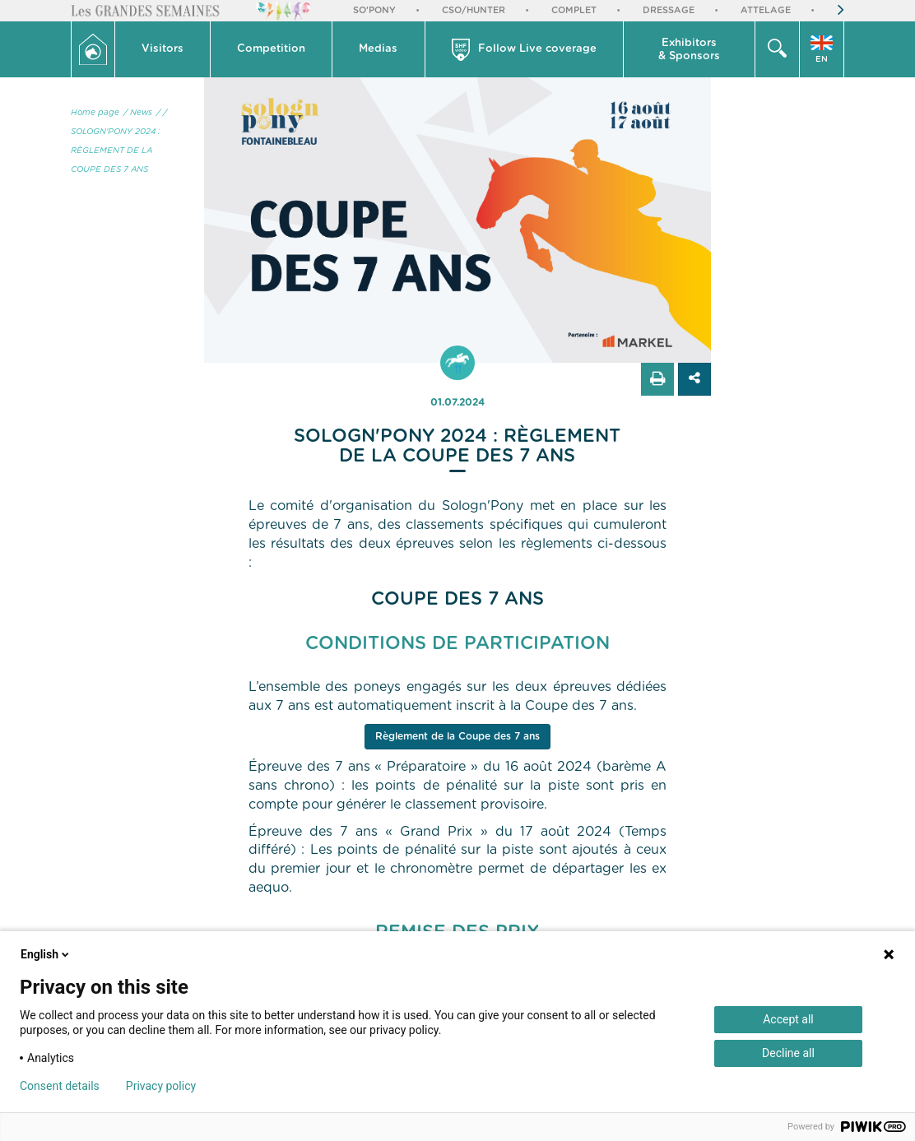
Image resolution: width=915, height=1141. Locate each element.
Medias (378, 49)
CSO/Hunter (473, 10)
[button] (163, 49)
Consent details (60, 1085)
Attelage (766, 10)
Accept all (788, 1019)
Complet (574, 10)
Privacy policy (161, 1085)
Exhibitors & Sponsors (689, 50)
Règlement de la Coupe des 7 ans (457, 736)
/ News (137, 113)
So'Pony (374, 10)
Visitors (162, 49)
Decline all (788, 1053)
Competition (271, 49)
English (46, 954)
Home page (95, 113)
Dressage (668, 10)
